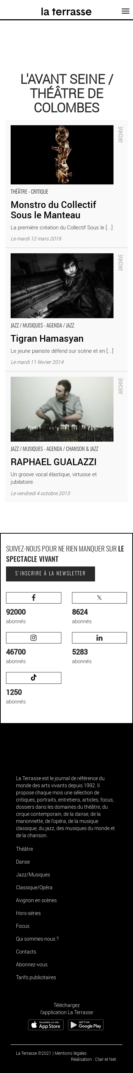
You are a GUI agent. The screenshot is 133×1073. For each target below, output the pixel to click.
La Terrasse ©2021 (33, 1053)
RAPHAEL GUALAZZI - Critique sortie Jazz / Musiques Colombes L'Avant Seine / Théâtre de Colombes (60, 382)
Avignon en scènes (36, 900)
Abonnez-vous (32, 964)
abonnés (33, 608)
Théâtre (24, 848)
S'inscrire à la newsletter (50, 573)
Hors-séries (28, 913)
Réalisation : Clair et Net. (94, 1059)
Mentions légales (71, 1053)
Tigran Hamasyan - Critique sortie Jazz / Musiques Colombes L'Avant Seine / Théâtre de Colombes (64, 255)
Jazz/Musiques (33, 874)
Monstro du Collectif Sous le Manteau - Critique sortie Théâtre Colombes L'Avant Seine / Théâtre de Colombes (65, 131)
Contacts (26, 951)
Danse (23, 861)
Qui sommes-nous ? (37, 938)
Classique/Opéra (34, 887)
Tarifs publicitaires (36, 977)
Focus (22, 925)
